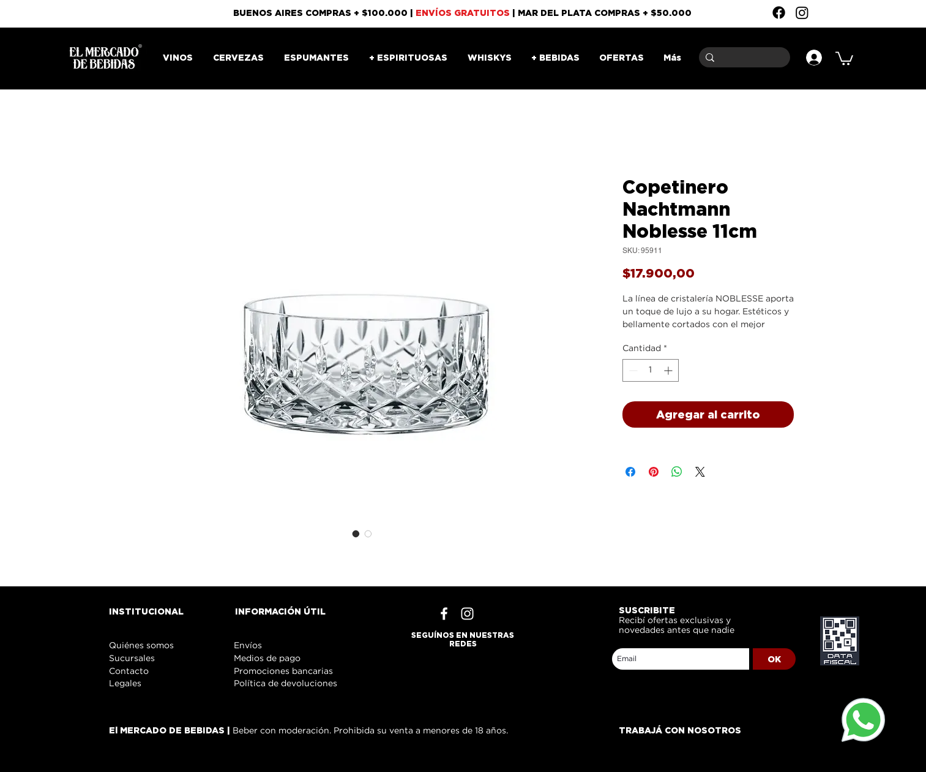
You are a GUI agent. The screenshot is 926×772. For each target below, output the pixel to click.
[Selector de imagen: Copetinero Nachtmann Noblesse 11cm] (356, 534)
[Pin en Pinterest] (653, 471)
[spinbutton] (651, 370)
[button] (844, 57)
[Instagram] (802, 12)
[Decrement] (632, 370)
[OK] (774, 659)
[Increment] (669, 370)
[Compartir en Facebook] (630, 471)
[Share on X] (700, 471)
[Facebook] (779, 12)
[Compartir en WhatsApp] (677, 471)
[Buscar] (742, 57)
